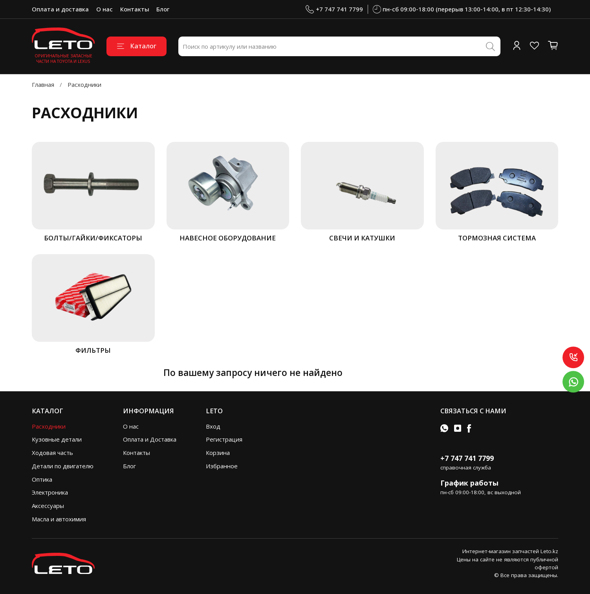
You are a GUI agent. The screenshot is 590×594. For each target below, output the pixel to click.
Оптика (42, 479)
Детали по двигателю (62, 466)
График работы (469, 483)
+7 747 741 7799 (334, 9)
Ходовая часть (52, 452)
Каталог (136, 45)
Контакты (134, 9)
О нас (104, 9)
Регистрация (224, 439)
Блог (162, 9)
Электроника (50, 492)
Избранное (222, 466)
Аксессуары (48, 506)
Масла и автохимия (59, 519)
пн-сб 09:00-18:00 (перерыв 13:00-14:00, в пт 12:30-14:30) (462, 9)
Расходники (49, 426)
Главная (43, 84)
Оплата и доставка (60, 9)
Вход (213, 426)
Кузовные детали (57, 439)
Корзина (218, 452)
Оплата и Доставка (149, 439)
